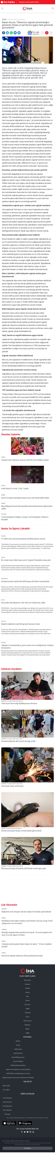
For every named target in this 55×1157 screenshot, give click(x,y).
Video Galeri (6, 1086)
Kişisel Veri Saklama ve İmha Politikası (18, 1069)
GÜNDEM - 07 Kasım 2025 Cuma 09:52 (12, 701)
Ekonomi (27, 1004)
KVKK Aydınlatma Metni (18, 1065)
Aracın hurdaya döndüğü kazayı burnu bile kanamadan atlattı (25, 498)
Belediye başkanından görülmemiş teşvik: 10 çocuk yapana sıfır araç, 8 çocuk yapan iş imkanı (27, 933)
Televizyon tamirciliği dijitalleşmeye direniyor (19, 703)
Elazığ (3, 557)
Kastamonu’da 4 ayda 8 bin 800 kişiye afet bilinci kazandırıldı (25, 581)
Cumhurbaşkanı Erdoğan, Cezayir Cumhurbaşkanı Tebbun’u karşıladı (24, 518)
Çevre (27, 1017)
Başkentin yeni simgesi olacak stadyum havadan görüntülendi (26, 912)
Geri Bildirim (27, 1148)
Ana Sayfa (27, 980)
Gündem (27, 984)
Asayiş (27, 992)
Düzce (3, 600)
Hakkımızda (18, 1049)
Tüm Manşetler (7, 1106)
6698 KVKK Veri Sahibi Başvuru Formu (18, 1073)
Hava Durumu (7, 1102)
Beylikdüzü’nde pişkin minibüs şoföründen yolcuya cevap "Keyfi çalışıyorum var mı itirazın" (27, 922)
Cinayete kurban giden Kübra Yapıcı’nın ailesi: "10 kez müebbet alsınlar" (30, 2)
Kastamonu (4, 578)
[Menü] (2, 8)
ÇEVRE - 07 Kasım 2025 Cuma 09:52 (11, 828)
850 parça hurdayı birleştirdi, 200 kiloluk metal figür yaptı (23, 868)
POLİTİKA (3, 514)
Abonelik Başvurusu (18, 1057)
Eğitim (28, 1029)
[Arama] (53, 8)
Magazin (27, 1025)
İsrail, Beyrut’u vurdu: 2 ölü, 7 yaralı (14, 488)
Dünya (28, 1000)
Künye (18, 1045)
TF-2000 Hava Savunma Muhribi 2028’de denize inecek (23, 539)
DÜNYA (3, 457)
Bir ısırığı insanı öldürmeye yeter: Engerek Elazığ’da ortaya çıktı (26, 560)
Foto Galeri (6, 1090)
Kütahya (3, 642)
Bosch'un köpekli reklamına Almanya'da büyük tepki (22, 956)
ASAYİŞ (3, 495)
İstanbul (3, 536)
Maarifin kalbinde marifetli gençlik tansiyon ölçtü (20, 624)
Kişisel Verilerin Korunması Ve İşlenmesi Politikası (18, 1077)
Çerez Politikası (18, 1061)
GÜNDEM (4, 909)
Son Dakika (8, 2)
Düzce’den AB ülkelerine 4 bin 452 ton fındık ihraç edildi (23, 603)
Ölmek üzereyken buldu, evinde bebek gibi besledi (21, 831)
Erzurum (3, 621)
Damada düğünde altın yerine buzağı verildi (18, 741)
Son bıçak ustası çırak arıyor (12, 786)
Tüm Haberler (7, 1110)
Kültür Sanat (28, 1021)
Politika (27, 988)
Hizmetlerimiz (18, 1053)
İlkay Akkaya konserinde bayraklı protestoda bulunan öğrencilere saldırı (27, 507)
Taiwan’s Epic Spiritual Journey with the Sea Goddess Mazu (25, 460)
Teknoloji (27, 1012)
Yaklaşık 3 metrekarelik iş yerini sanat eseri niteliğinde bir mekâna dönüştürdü (27, 646)
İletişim (18, 1041)
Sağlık (27, 1008)
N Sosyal (7, 1114)
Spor (27, 996)
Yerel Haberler (7, 1098)
